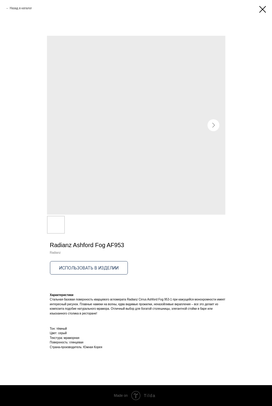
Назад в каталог (21, 8)
